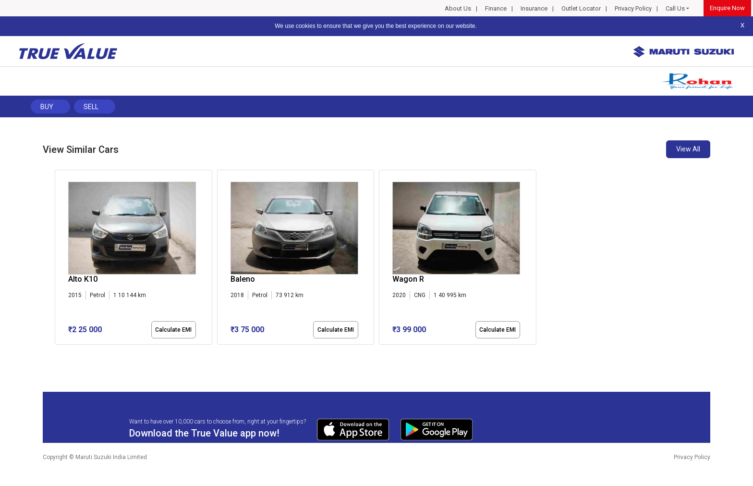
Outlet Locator (581, 8)
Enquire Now (727, 8)
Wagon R (408, 279)
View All (688, 149)
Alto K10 (82, 279)
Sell (91, 107)
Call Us (675, 8)
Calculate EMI (173, 329)
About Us (458, 8)
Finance (496, 8)
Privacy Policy (633, 8)
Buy (46, 107)
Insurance (534, 8)
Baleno (243, 279)
